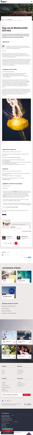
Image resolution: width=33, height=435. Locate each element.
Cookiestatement (15, 432)
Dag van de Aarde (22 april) (6, 310)
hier (20, 192)
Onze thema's (19, 373)
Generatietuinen (7, 161)
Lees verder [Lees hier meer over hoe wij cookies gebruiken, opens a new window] (6, 421)
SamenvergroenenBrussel (6, 179)
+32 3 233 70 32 (7, 417)
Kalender (3, 371)
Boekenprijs (4, 388)
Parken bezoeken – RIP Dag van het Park (8, 305)
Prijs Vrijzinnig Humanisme (6, 387)
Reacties (21, 20)
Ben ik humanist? (20, 369)
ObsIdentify (15, 191)
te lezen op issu (28, 204)
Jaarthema (19, 381)
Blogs (3, 373)
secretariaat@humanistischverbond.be (11, 421)
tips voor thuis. (19, 175)
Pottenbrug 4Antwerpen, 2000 (7, 425)
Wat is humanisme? (20, 371)
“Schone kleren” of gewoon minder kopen (9, 312)
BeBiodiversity (9, 173)
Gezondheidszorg (20, 385)
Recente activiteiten (5, 385)
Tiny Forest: (5, 162)
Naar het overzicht (6, 9)
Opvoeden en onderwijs (21, 383)
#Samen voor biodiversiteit (16, 157)
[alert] (7, 424)
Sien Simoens (9, 19)
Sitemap (19, 432)
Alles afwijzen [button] (7, 431)
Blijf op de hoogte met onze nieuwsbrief (16, 394)
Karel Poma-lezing (5, 390)
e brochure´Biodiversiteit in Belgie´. (13, 206)
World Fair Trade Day (5, 308)
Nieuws (3, 369)
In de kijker (4, 381)
